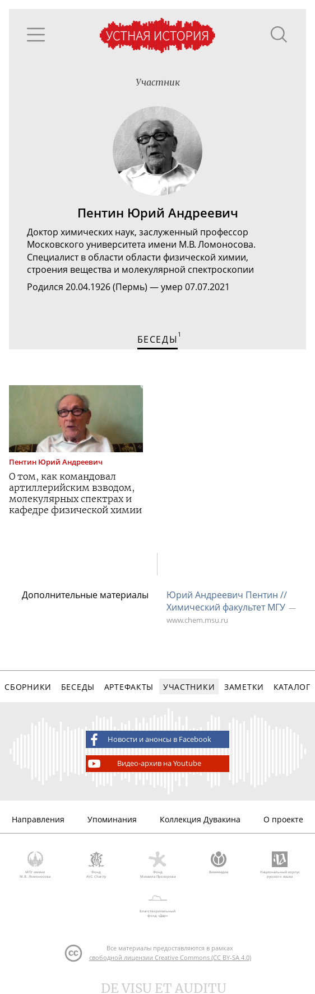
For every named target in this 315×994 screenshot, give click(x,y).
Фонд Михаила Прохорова (157, 865)
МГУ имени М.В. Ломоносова (35, 865)
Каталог (292, 686)
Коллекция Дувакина (200, 819)
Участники (189, 686)
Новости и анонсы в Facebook (148, 739)
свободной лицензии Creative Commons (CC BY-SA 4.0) (170, 957)
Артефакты (129, 686)
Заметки (244, 686)
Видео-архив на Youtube (143, 763)
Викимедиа (218, 863)
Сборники (28, 686)
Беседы (78, 686)
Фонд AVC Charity (96, 865)
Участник (158, 82)
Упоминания (112, 819)
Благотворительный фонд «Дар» (157, 904)
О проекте (283, 819)
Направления (38, 819)
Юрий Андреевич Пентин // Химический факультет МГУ (226, 601)
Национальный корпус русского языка (280, 865)
